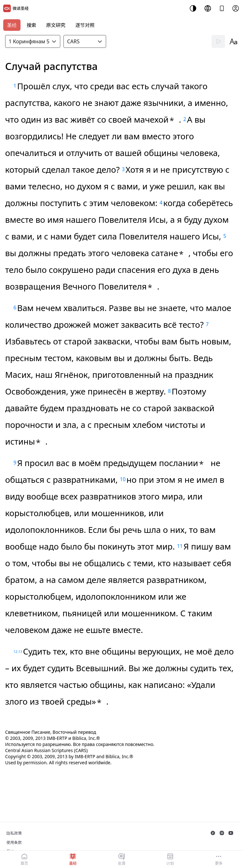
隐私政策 (14, 833)
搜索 (31, 25)
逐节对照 (85, 25)
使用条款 (14, 842)
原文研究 (55, 25)
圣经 (12, 25)
